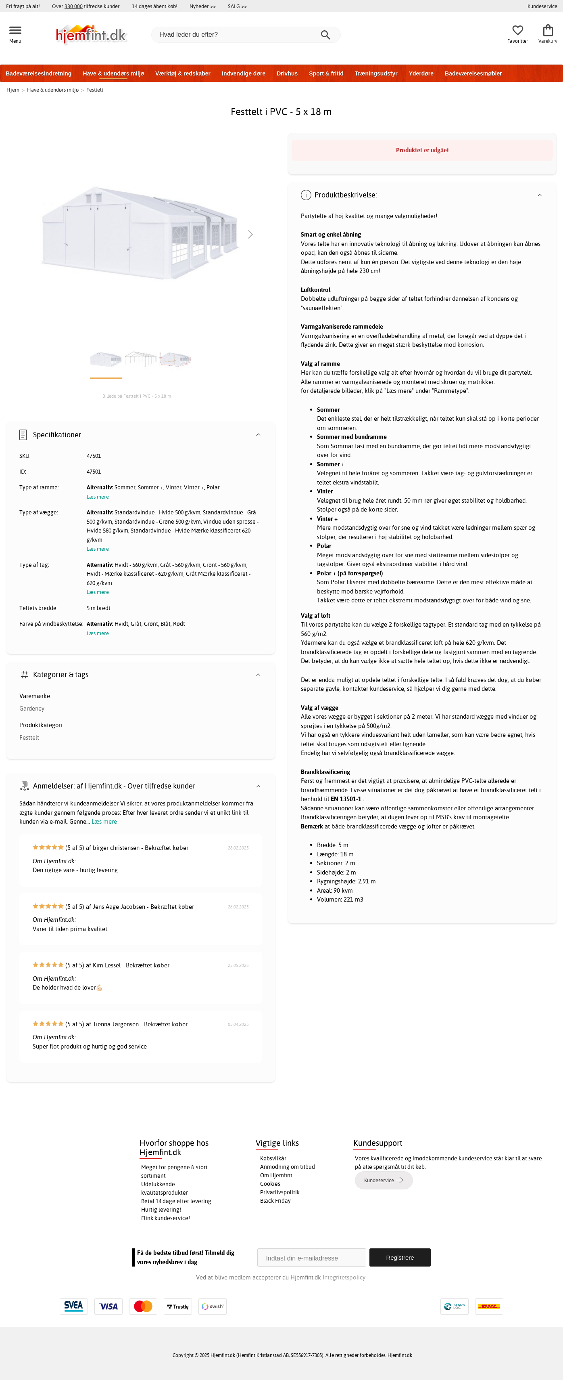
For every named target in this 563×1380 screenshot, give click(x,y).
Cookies (270, 1183)
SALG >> (237, 6)
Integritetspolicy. (345, 1277)
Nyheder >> (203, 6)
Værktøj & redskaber (183, 73)
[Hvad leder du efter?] (246, 35)
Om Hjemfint (276, 1175)
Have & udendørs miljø (113, 73)
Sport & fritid (326, 73)
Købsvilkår (273, 1158)
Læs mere (104, 821)
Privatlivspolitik (280, 1192)
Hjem (12, 89)
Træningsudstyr (376, 73)
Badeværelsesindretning (38, 73)
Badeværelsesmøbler (473, 73)
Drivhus (287, 73)
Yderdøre (421, 73)
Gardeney (31, 708)
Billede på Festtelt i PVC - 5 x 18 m (136, 396)
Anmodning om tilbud (287, 1166)
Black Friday (275, 1200)
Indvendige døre (243, 73)
